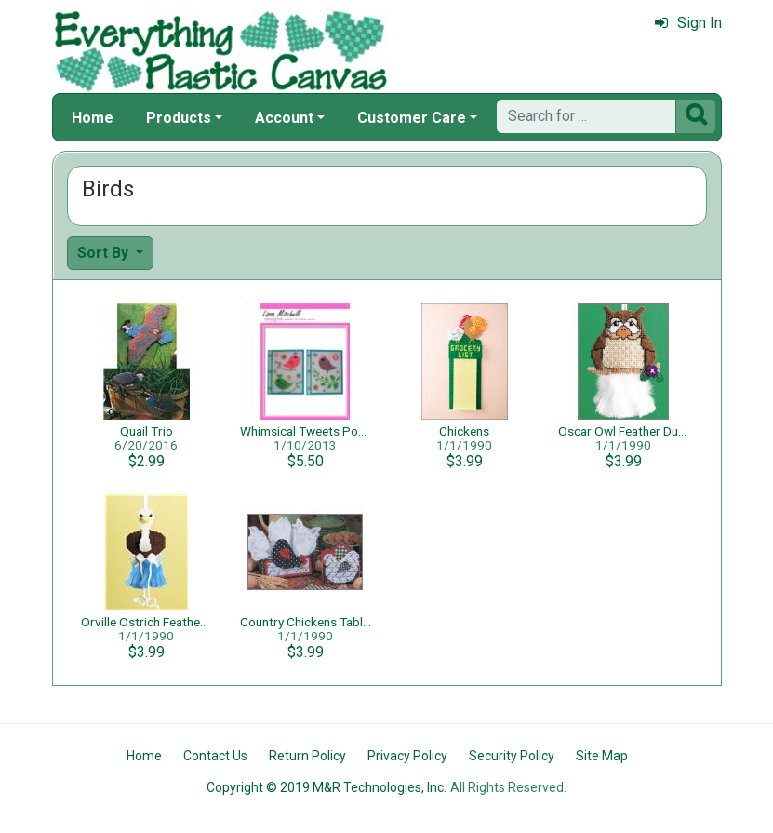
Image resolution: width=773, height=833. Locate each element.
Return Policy (307, 755)
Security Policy (511, 755)
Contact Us (215, 755)
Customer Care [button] (411, 118)
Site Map (602, 755)
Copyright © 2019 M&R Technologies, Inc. (326, 787)
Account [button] (284, 118)
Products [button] (178, 118)
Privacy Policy (407, 755)
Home (92, 118)
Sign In (688, 23)
